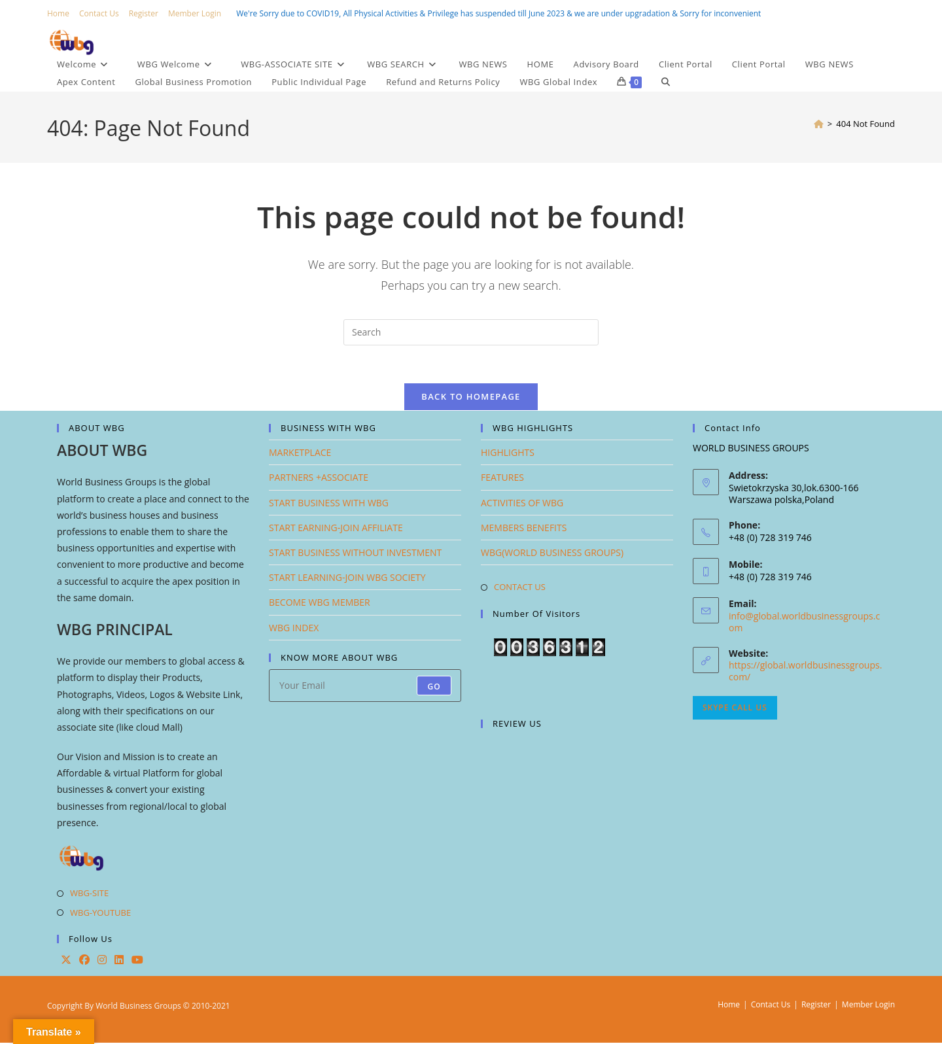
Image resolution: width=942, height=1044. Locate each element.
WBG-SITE (89, 895)
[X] (66, 961)
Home (58, 13)
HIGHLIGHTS (507, 454)
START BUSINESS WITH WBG (329, 504)
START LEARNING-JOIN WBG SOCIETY (347, 579)
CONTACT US (520, 589)
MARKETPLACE (300, 454)
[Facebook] (84, 961)
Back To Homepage (470, 398)
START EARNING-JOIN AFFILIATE (336, 529)
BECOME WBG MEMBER (319, 604)
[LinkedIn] (119, 961)
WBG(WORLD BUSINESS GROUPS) (552, 554)
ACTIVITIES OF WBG (522, 504)
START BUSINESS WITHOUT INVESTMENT (355, 554)
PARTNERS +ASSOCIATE (318, 479)
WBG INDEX (294, 629)
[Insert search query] (471, 332)
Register (143, 13)
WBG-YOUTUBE (100, 914)
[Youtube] (137, 961)
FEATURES (502, 479)
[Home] (819, 124)
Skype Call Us (735, 709)
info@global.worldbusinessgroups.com (804, 623)
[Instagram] (102, 961)
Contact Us (99, 13)
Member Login (194, 13)
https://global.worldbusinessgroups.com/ (805, 673)
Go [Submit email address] (434, 687)
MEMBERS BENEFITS (524, 529)
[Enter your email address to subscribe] (365, 686)
